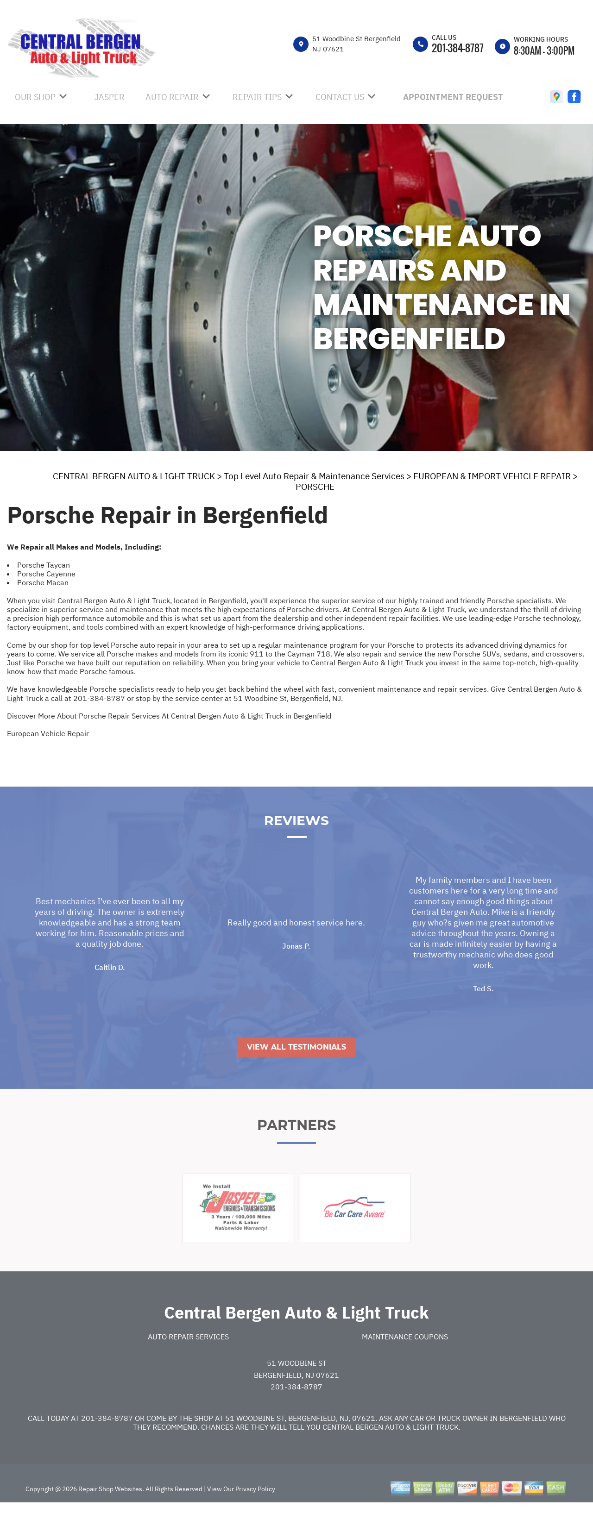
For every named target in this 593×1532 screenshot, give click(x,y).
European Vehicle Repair (48, 733)
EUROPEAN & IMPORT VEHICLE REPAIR (492, 475)
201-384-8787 (458, 47)
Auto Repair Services (188, 1362)
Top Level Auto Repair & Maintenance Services (314, 475)
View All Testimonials (296, 1072)
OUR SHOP (35, 97)
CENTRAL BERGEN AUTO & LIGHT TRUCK (134, 475)
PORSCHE (315, 486)
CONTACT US (339, 97)
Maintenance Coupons (405, 1362)
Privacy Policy (255, 1514)
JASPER (110, 97)
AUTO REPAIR (172, 97)
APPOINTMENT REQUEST (453, 97)
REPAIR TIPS (257, 97)
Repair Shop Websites (109, 1514)
